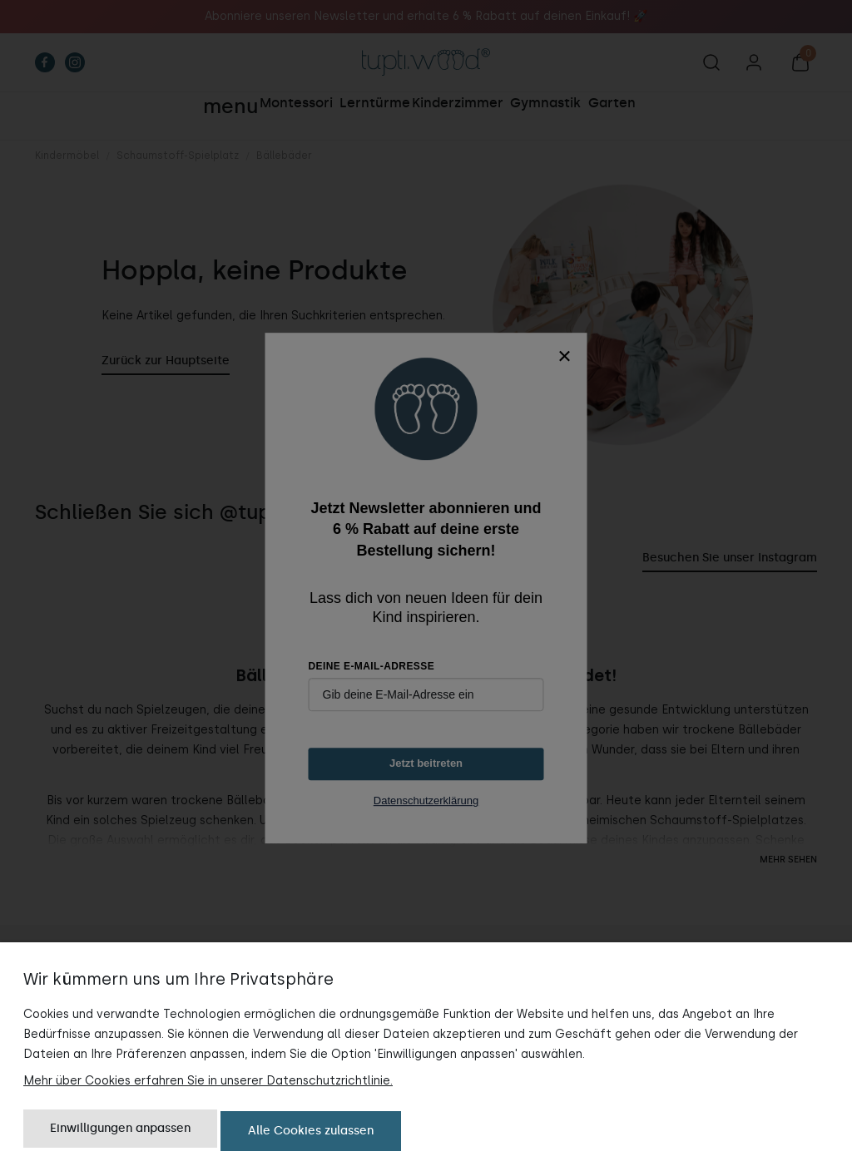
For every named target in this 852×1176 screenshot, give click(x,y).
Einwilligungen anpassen (120, 1132)
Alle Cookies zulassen (311, 1132)
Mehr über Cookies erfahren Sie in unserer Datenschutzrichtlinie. (208, 1084)
